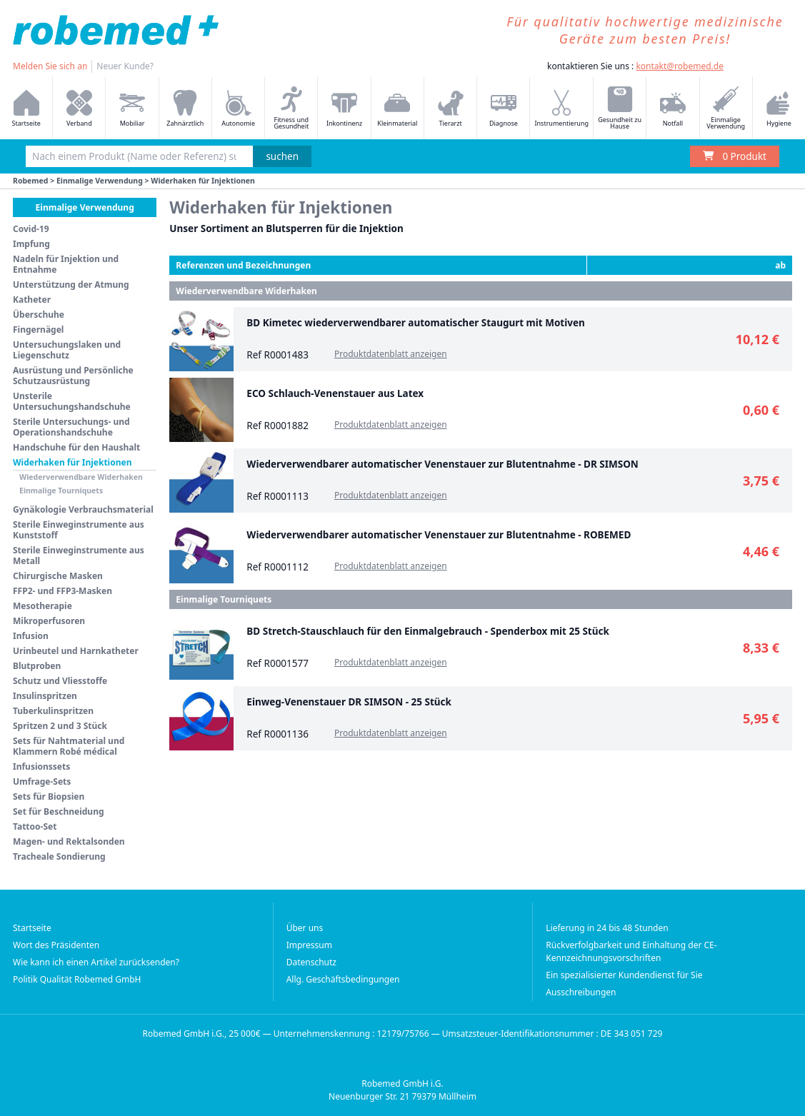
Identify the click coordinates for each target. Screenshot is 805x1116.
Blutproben (37, 666)
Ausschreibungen (581, 992)
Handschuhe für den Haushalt (76, 447)
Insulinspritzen (45, 696)
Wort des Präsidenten (56, 945)
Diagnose (503, 109)
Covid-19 (31, 229)
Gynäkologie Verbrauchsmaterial (83, 509)
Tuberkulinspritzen (53, 711)
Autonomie (238, 109)
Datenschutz (311, 962)
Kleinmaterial (397, 109)
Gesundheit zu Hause (619, 108)
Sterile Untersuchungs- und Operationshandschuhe (71, 427)
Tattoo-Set (34, 826)
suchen (282, 156)
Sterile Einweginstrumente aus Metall (78, 555)
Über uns (305, 928)
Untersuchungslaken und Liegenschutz (67, 349)
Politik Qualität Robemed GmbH (77, 979)
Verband (79, 109)
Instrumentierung (561, 109)
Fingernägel (38, 329)
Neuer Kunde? (125, 66)
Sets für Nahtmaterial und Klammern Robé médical (68, 746)
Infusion (31, 636)
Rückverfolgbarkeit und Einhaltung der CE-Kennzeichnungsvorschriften (631, 951)
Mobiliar (132, 109)
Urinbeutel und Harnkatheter (76, 651)
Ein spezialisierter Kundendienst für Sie (624, 975)
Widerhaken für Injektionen (72, 462)
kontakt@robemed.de (680, 66)
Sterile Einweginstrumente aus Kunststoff (78, 529)
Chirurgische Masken (58, 576)
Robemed (31, 181)
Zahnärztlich (185, 109)
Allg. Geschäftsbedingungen (343, 979)
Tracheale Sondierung (59, 856)
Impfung (31, 244)
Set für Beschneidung (58, 811)
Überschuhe (38, 314)
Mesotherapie (42, 606)
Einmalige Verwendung (725, 108)
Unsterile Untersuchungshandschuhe (72, 401)
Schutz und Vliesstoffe (60, 681)
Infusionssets (41, 766)
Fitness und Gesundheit (291, 108)
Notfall (673, 109)
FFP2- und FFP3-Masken (62, 591)
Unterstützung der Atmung (71, 284)
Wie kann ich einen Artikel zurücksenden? (96, 962)
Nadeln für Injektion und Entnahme (66, 264)
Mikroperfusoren (49, 621)
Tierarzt (451, 109)
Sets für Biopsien (48, 796)
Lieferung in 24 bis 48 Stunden (607, 928)
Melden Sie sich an (50, 66)
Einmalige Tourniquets (61, 491)
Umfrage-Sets (42, 781)
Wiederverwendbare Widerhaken (81, 477)
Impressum (309, 945)
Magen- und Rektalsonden (69, 841)
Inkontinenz (344, 109)
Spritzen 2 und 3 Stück (60, 726)
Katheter (32, 299)
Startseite (32, 928)
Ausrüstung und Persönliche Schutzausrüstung (73, 375)
